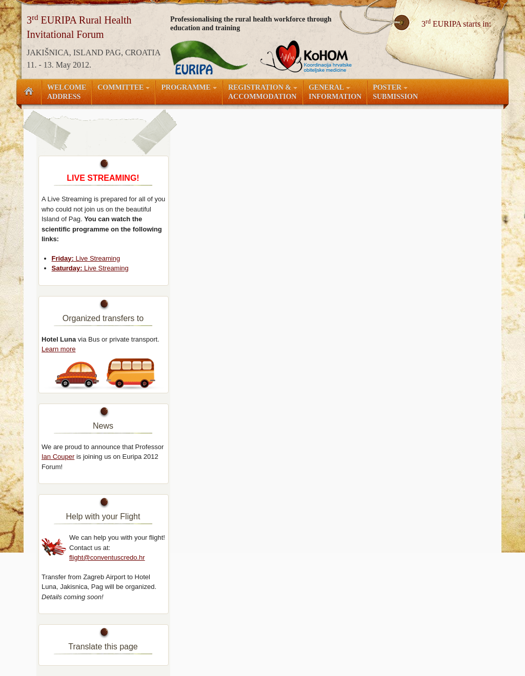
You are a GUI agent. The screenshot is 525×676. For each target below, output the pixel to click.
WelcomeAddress (66, 91)
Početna (29, 91)
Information (335, 91)
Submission (395, 91)
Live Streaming (86, 258)
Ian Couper (58, 456)
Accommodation (262, 91)
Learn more (58, 349)
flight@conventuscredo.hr (107, 557)
